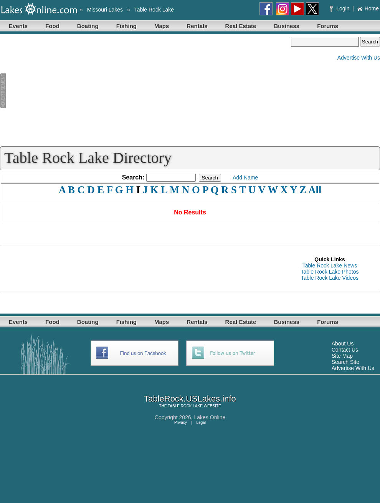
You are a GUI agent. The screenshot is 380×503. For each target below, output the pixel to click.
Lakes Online (210, 417)
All (314, 190)
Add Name (245, 177)
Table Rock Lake (154, 10)
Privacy (180, 422)
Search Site (345, 362)
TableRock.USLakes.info (190, 398)
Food (52, 26)
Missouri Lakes (105, 10)
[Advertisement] (145, 90)
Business (286, 26)
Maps (161, 26)
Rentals (197, 26)
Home (368, 8)
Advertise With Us (358, 58)
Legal (201, 422)
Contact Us (345, 350)
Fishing (126, 26)
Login (340, 8)
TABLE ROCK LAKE (185, 406)
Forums (327, 26)
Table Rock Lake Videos (330, 278)
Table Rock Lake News (329, 265)
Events (18, 26)
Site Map (342, 356)
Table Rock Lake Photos (330, 272)
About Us (343, 343)
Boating (88, 26)
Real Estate (240, 26)
